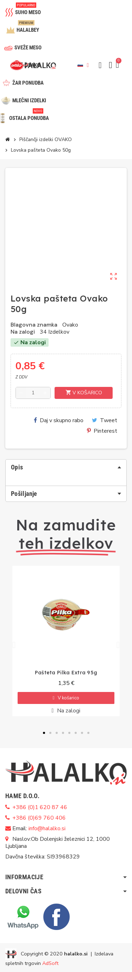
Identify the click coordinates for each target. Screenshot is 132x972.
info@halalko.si (47, 828)
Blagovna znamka (34, 324)
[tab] (66, 467)
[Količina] (33, 393)
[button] (100, 65)
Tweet (104, 420)
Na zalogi (23, 331)
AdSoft (50, 963)
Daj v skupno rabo (58, 420)
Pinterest (102, 431)
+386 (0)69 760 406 (39, 818)
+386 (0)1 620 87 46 (39, 807)
